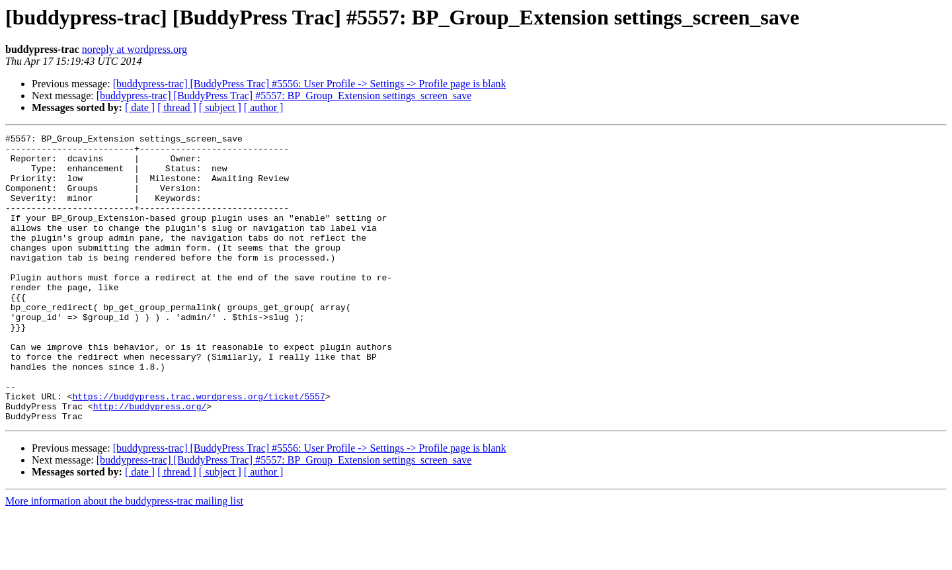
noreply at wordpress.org (134, 49)
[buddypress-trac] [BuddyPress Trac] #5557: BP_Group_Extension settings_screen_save (284, 95)
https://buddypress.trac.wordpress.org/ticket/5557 (198, 450)
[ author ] (264, 107)
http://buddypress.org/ (150, 462)
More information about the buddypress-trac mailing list (124, 558)
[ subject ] (220, 107)
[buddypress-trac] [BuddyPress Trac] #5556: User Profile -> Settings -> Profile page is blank (309, 83)
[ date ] (140, 107)
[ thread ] (176, 107)
